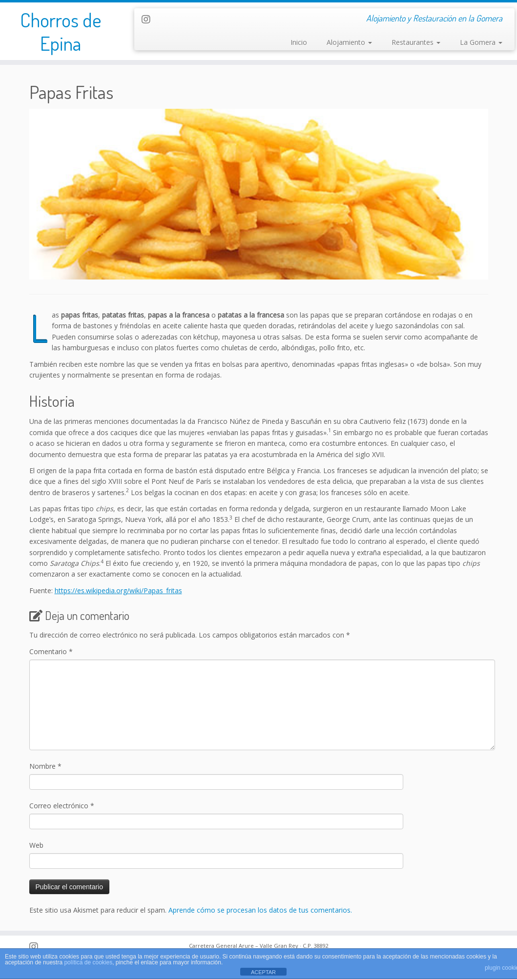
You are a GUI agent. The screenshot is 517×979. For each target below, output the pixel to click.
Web (36, 845)
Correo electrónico (61, 805)
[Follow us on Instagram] (149, 19)
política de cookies (88, 962)
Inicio (298, 42)
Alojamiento (349, 42)
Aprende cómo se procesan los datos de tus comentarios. (260, 910)
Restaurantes (416, 42)
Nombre (45, 766)
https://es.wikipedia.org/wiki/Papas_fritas (118, 590)
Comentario (51, 651)
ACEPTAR (263, 972)
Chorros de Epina (60, 31)
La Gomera (481, 42)
